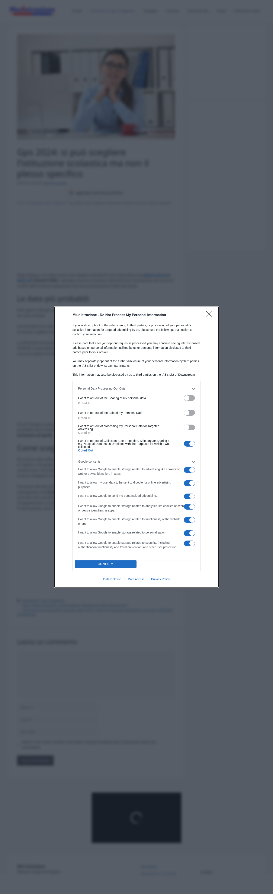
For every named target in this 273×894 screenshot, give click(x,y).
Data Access (136, 579)
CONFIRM (106, 564)
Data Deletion (112, 579)
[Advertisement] (226, 139)
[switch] (189, 398)
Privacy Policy (160, 579)
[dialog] (136, 447)
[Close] (210, 315)
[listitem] (136, 388)
